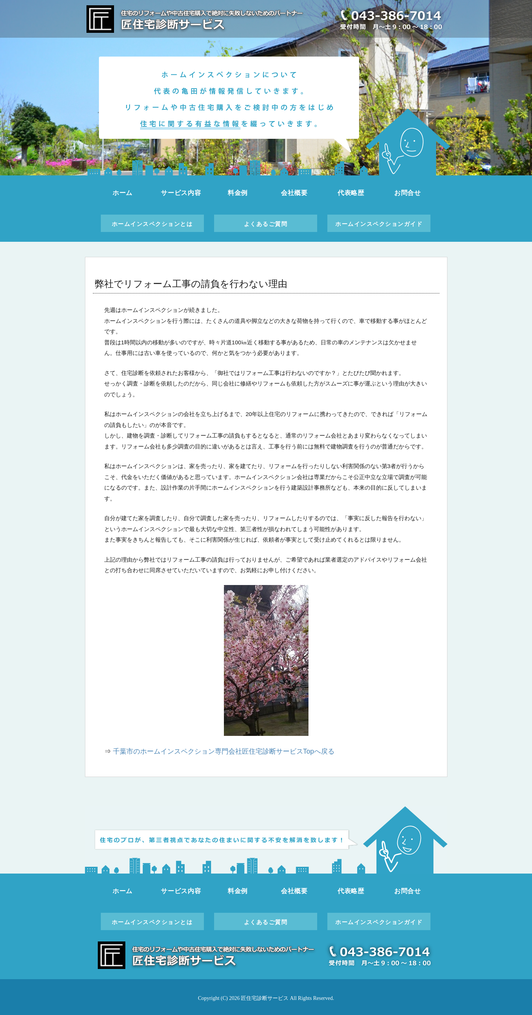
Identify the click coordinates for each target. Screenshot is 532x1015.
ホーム (123, 193)
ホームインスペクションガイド (379, 224)
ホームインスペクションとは (152, 224)
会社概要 (294, 193)
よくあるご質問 (266, 224)
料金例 (238, 193)
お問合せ (407, 193)
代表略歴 (351, 193)
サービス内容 (181, 193)
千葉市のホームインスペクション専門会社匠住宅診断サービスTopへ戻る (224, 751)
